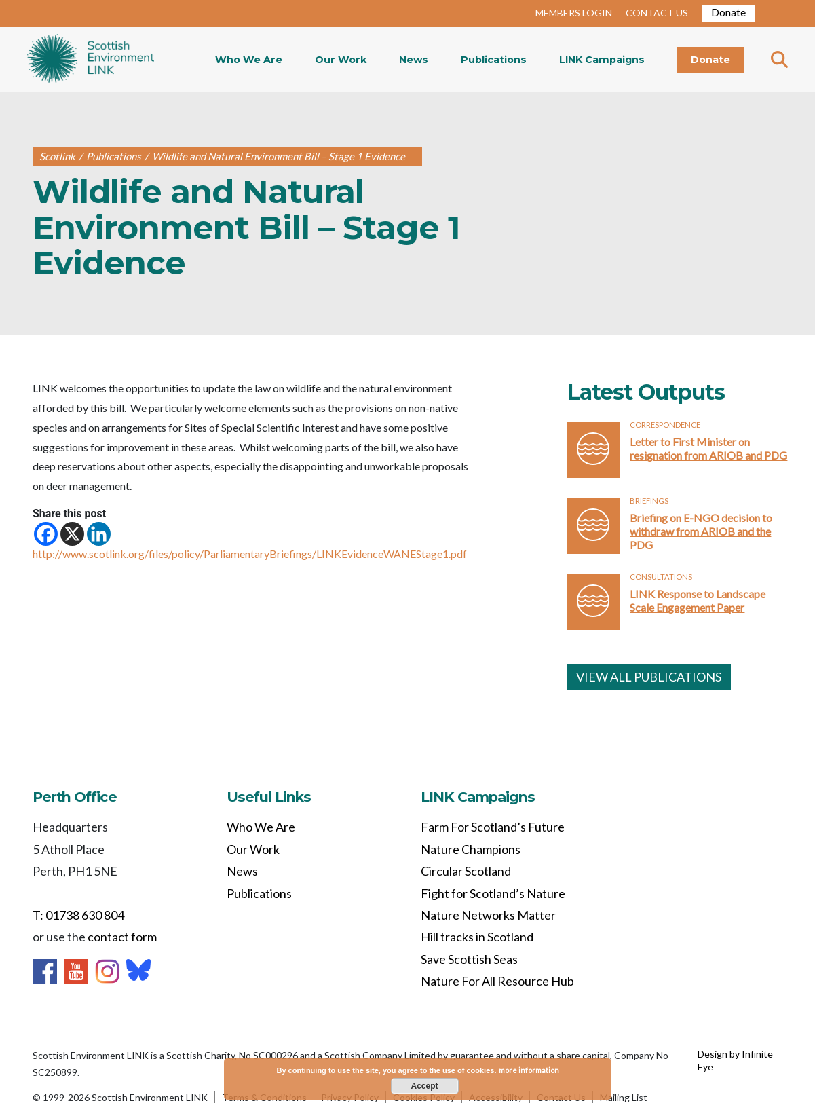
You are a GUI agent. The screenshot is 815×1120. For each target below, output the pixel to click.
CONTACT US (657, 12)
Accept (424, 1086)
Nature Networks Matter (488, 915)
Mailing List (623, 1097)
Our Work (340, 60)
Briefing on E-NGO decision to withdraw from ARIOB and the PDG (701, 531)
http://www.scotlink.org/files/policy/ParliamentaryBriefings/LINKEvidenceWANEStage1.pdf (250, 553)
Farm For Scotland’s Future (493, 826)
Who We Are (248, 60)
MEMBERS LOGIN (573, 12)
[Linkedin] (99, 534)
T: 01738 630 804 (78, 915)
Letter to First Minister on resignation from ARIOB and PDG (708, 448)
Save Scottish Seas (469, 959)
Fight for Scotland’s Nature (493, 893)
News (413, 60)
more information (529, 1070)
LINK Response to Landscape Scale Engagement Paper (697, 600)
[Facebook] (46, 534)
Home (90, 60)
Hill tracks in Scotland (477, 936)
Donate (728, 11)
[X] (72, 534)
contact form (122, 936)
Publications (494, 60)
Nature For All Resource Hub (497, 980)
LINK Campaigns (602, 60)
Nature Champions (470, 849)
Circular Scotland (466, 870)
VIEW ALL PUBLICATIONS (648, 676)
